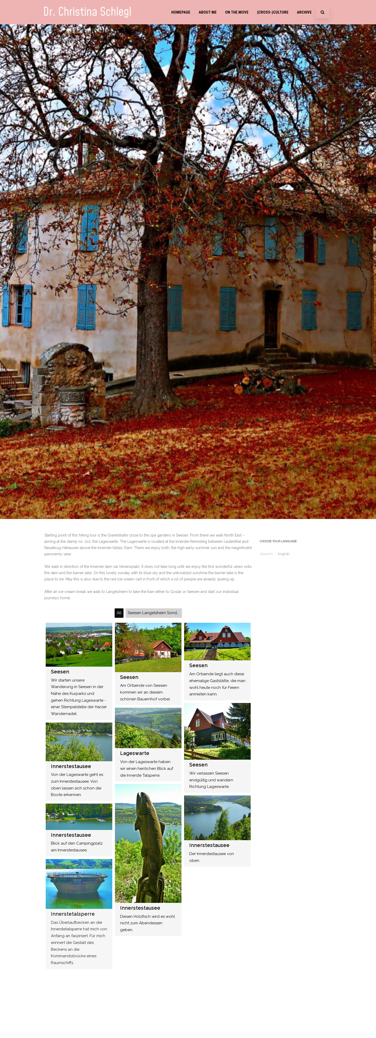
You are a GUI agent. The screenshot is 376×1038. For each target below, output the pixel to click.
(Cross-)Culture (273, 12)
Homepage (180, 12)
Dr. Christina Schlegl (87, 12)
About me (208, 12)
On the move (237, 12)
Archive (304, 12)
